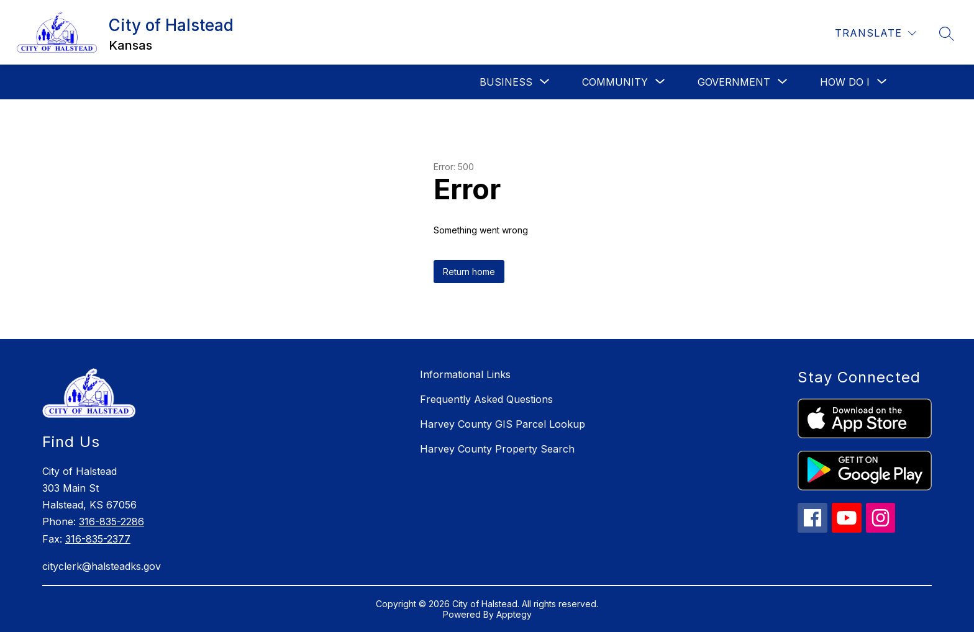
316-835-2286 (111, 521)
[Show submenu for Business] (506, 81)
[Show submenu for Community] (615, 81)
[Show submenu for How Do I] (845, 81)
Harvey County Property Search (497, 449)
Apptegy (514, 614)
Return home (469, 271)
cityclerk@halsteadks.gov (101, 566)
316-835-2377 (97, 539)
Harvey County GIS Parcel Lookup (502, 424)
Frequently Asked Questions (486, 399)
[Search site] (946, 33)
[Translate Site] (875, 33)
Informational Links (465, 374)
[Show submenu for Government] (734, 81)
